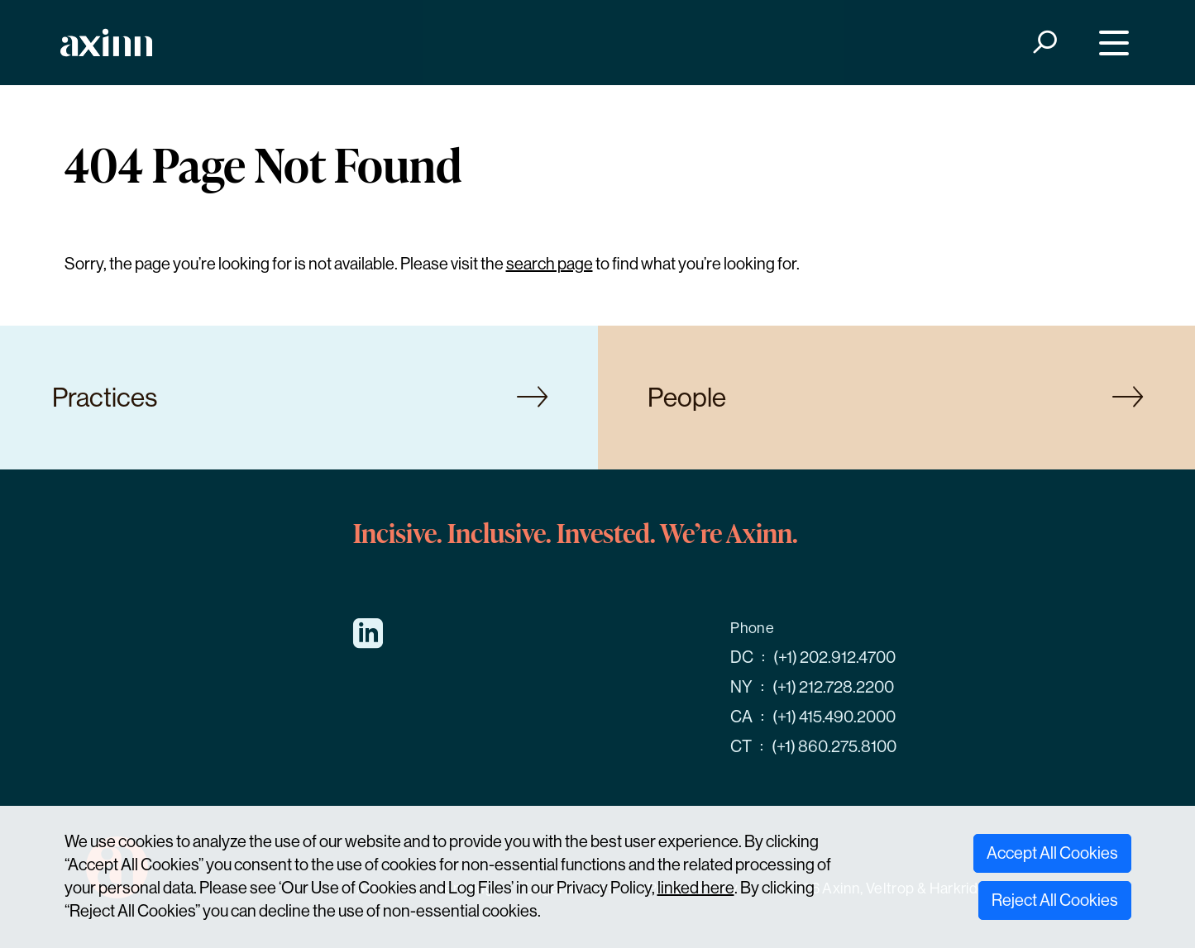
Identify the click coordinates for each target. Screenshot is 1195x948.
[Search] (1043, 42)
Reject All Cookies (1055, 900)
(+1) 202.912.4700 (834, 657)
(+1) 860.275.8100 (834, 746)
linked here (695, 888)
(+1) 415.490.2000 (834, 716)
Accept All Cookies (1052, 853)
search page (549, 264)
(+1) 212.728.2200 (833, 687)
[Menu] (1109, 42)
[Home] (106, 42)
